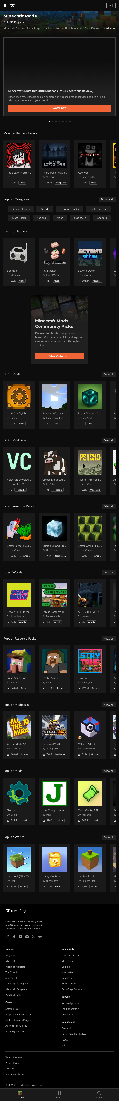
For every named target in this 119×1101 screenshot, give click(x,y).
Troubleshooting (70, 1009)
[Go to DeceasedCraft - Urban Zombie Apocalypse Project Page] (54, 735)
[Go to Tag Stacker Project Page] (54, 262)
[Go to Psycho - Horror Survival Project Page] (90, 471)
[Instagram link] (7, 936)
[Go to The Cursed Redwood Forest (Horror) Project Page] (54, 164)
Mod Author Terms (14, 1074)
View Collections (59, 356)
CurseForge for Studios (74, 1034)
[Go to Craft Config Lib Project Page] (19, 405)
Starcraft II (11, 978)
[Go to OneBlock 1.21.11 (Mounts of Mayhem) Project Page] (90, 868)
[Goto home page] (12, 5)
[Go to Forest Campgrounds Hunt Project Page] (54, 603)
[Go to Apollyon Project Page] (90, 164)
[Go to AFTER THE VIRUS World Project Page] (90, 603)
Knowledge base (70, 1003)
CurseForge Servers (72, 989)
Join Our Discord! (71, 955)
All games (10, 955)
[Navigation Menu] (5, 5)
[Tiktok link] (14, 936)
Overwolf (66, 1028)
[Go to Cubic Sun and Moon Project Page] (54, 537)
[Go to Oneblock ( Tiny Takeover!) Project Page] (19, 868)
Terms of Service (13, 1057)
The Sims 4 (11, 972)
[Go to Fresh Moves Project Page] (54, 669)
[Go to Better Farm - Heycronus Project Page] (19, 537)
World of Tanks (13, 995)
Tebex (65, 1040)
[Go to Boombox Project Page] (19, 262)
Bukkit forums (69, 984)
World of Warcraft (15, 967)
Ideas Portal (68, 961)
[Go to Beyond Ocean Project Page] (90, 262)
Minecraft (10, 961)
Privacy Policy (12, 1063)
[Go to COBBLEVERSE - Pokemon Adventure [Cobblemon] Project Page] (90, 735)
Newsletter (67, 972)
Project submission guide (18, 1014)
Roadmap (67, 978)
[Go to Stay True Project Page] (90, 669)
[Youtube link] (20, 936)
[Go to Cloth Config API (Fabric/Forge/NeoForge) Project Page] (90, 801)
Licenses (9, 1069)
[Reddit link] (40, 936)
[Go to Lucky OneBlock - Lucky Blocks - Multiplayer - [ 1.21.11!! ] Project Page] (54, 868)
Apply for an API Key (16, 1026)
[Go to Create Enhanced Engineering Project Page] (54, 471)
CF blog (66, 967)
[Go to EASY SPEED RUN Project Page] (19, 603)
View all (109, 374)
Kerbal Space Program (17, 984)
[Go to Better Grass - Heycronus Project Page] (90, 537)
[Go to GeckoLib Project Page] (19, 801)
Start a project (12, 1009)
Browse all (107, 199)
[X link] (33, 936)
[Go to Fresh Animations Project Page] (19, 669)
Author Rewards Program (18, 1020)
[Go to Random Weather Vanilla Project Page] (54, 405)
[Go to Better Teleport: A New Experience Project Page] (90, 405)
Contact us (67, 1014)
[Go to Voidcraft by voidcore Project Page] (19, 471)
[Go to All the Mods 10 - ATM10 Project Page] (19, 735)
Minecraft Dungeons (16, 989)
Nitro (64, 1045)
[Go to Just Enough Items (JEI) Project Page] (54, 801)
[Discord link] (27, 936)
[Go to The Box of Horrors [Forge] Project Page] (19, 164)
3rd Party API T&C (15, 1031)
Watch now (60, 108)
